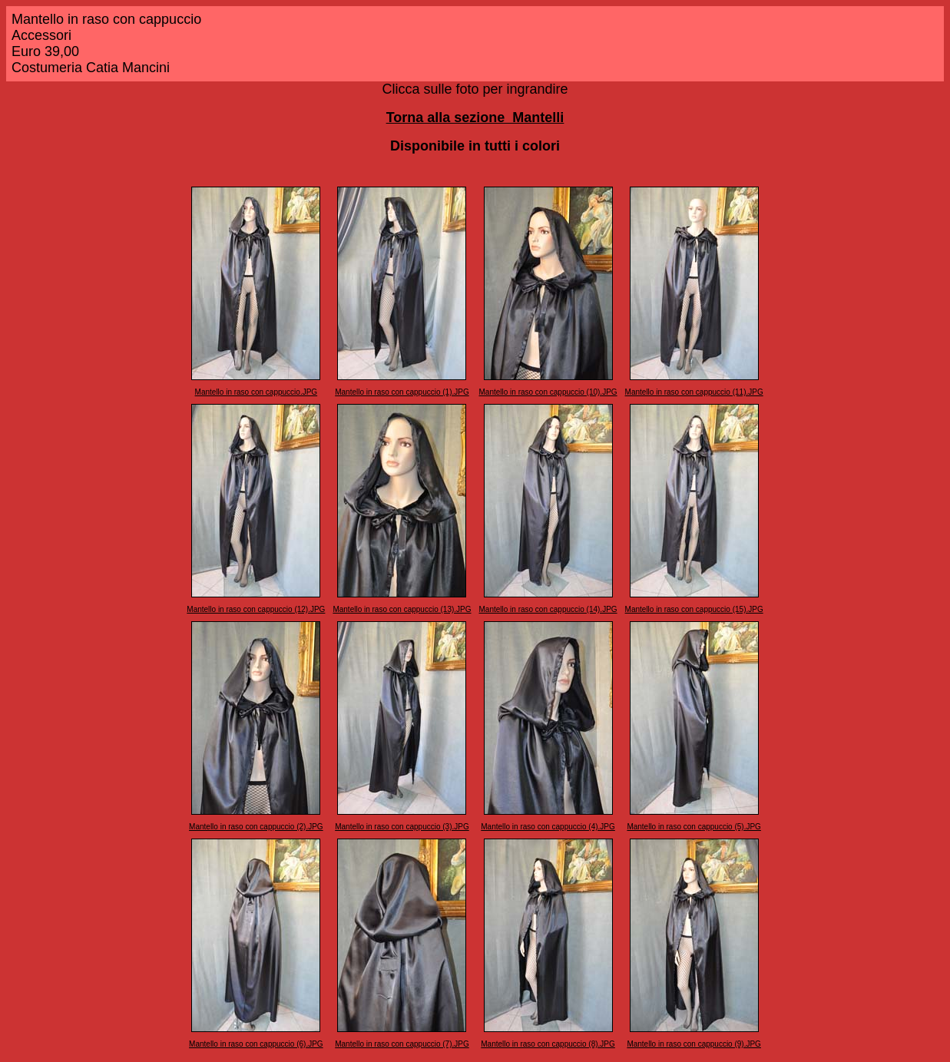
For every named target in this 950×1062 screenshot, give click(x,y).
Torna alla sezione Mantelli (475, 117)
